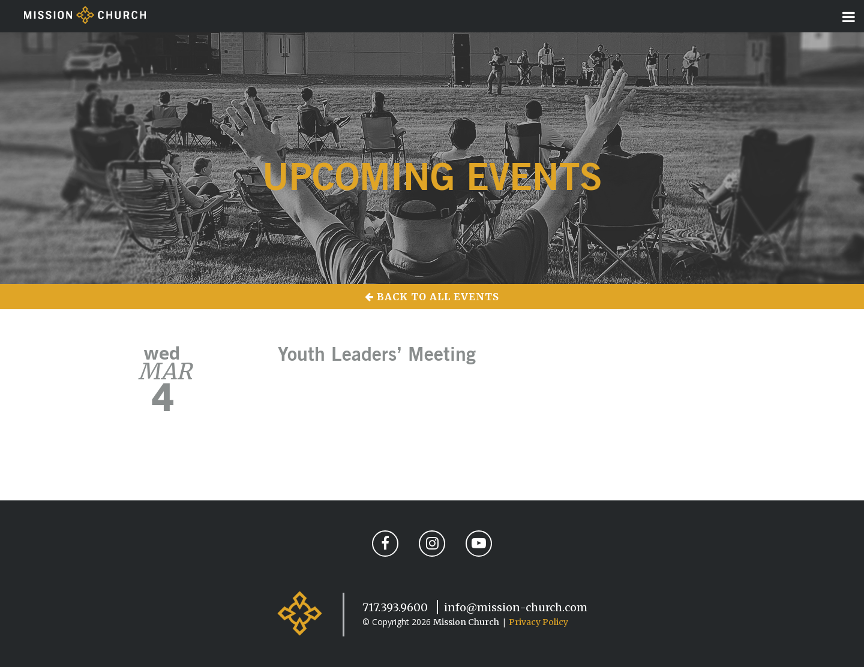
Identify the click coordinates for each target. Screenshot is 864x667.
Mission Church (466, 622)
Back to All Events (432, 297)
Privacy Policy (538, 622)
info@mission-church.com (515, 607)
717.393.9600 (395, 607)
